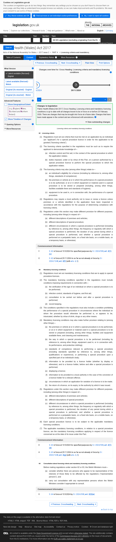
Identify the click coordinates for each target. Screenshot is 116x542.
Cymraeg (109, 31)
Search (9, 47)
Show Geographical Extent (19, 104)
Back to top (108, 509)
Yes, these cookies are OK (18, 16)
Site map (38, 527)
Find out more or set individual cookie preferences (56, 16)
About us (28, 527)
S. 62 (51, 251)
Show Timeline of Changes (19, 119)
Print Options (104, 63)
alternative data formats (45, 517)
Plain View (89, 63)
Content (29, 57)
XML (33, 521)
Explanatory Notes (46, 57)
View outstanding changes (97, 122)
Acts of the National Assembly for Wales (19, 52)
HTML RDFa (54, 521)
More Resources (68, 57)
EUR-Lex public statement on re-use (68, 539)
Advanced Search (105, 43)
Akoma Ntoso (42, 521)
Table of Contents (13, 57)
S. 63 (51, 445)
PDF (28, 521)
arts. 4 (73, 261)
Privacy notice (73, 527)
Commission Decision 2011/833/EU (74, 536)
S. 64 (51, 494)
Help (20, 527)
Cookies (84, 527)
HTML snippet (20, 521)
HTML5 (11, 521)
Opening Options (12, 124)
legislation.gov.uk (21, 24)
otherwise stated (81, 533)
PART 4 (55, 52)
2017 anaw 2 (44, 52)
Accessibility (49, 527)
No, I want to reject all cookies (96, 16)
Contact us (60, 527)
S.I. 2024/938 (98, 251)
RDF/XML (64, 521)
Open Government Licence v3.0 (49, 533)
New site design (9, 527)
